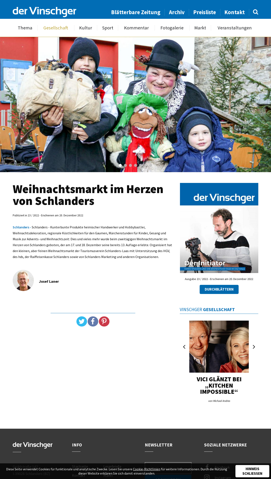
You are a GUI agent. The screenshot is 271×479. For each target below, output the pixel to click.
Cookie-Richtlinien (146, 469)
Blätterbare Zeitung (135, 12)
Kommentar (136, 28)
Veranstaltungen (235, 28)
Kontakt (234, 12)
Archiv (177, 12)
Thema (25, 28)
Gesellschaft (55, 28)
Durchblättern (219, 289)
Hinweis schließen (252, 471)
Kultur (85, 28)
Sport (107, 28)
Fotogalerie (172, 28)
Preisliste (204, 12)
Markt (200, 28)
